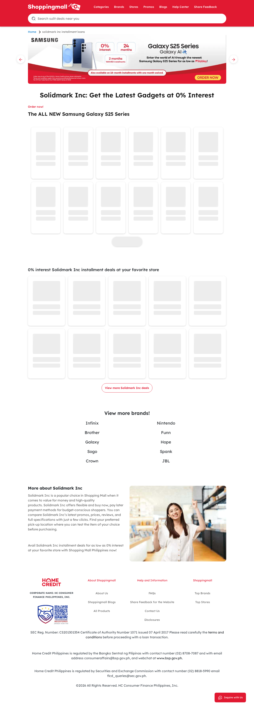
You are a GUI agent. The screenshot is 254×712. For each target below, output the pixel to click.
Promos (148, 7)
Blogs (163, 7)
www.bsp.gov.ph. (170, 658)
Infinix (92, 423)
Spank (166, 451)
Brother (92, 432)
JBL (166, 460)
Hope (166, 441)
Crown (92, 460)
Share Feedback (205, 7)
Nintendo (166, 423)
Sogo (92, 451)
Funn (166, 432)
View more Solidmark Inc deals (127, 388)
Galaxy (92, 441)
